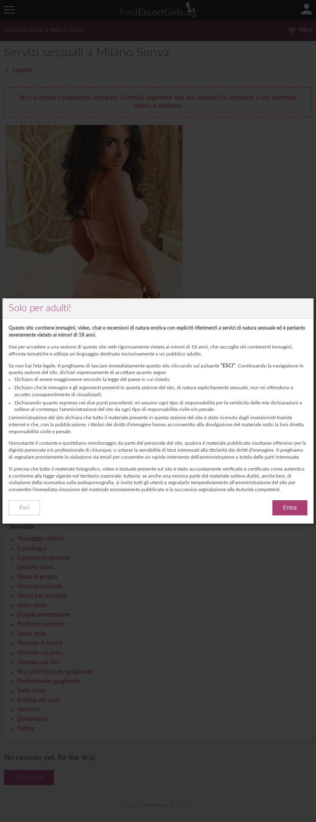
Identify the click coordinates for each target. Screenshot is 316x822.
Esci (24, 507)
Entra (290, 507)
